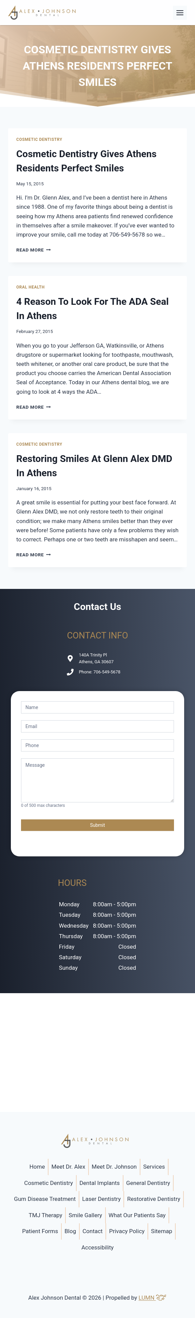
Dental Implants (99, 1183)
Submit (97, 825)
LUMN (153, 1297)
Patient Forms (40, 1231)
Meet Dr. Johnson (114, 1166)
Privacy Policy (127, 1231)
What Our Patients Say (137, 1215)
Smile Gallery (85, 1215)
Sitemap (161, 1231)
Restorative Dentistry (153, 1198)
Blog (70, 1231)
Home (37, 1166)
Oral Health (30, 287)
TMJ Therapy (45, 1215)
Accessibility (97, 1247)
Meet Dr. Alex (68, 1166)
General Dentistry (148, 1183)
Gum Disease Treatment (45, 1198)
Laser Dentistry (101, 1198)
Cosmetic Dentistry (39, 139)
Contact (92, 1231)
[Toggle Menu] (180, 13)
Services (154, 1166)
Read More (33, 250)
